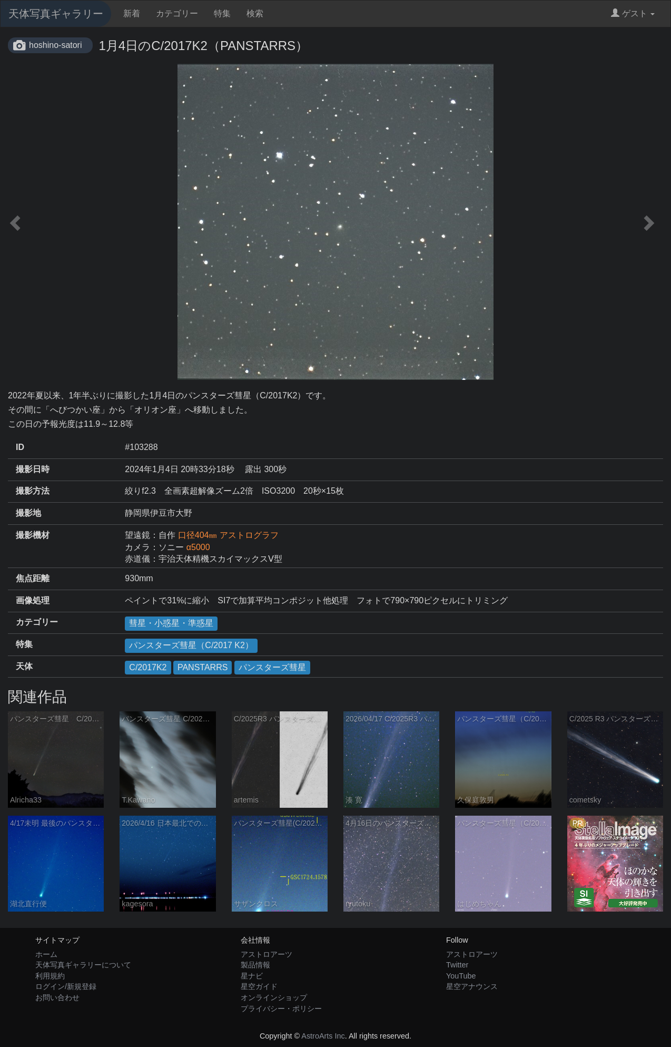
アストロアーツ (266, 954)
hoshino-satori (55, 45)
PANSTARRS (202, 667)
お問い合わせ (57, 997)
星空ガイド (259, 986)
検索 (254, 13)
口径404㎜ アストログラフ (228, 535)
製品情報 (255, 965)
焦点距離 (33, 578)
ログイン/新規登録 (65, 986)
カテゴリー (177, 13)
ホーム (46, 954)
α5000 (198, 547)
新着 (131, 13)
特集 (222, 13)
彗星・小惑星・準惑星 (171, 623)
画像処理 (33, 600)
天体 (24, 666)
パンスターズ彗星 (272, 667)
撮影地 (28, 512)
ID (20, 447)
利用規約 (50, 976)
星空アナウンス (472, 986)
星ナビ (252, 976)
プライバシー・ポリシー (281, 1008)
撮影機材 (33, 535)
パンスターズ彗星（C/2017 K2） (191, 645)
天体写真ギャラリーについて (83, 965)
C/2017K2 (147, 667)
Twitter (457, 965)
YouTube (461, 976)
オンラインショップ (274, 997)
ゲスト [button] (633, 13)
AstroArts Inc (322, 1036)
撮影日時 (33, 469)
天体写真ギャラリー (55, 13)
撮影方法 (33, 490)
